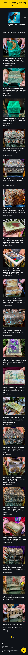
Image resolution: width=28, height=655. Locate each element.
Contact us (5, 646)
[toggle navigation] (25, 17)
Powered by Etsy (6, 652)
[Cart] (23, 650)
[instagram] (2, 643)
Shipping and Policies (8, 648)
